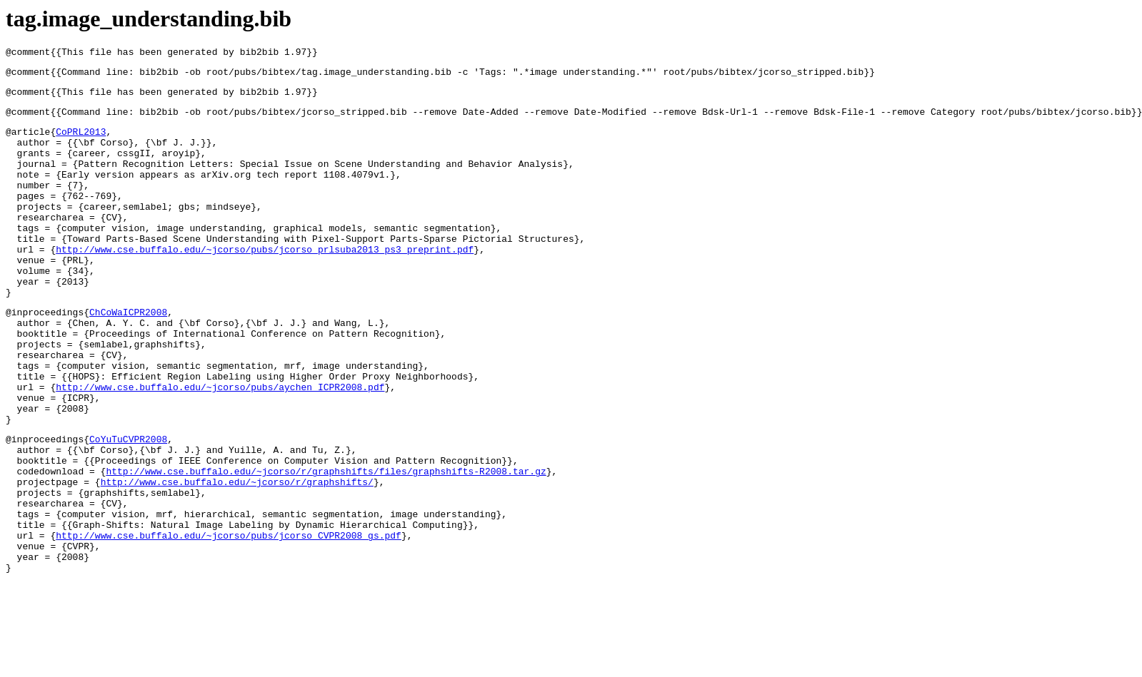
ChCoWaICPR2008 (128, 356)
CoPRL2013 (81, 142)
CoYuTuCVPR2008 (128, 507)
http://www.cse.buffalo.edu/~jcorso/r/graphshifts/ (237, 558)
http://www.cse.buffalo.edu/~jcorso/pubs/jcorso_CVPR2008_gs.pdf (228, 622)
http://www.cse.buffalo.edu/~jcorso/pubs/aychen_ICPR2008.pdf (220, 446)
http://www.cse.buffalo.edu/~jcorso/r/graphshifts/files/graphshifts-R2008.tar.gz (326, 545)
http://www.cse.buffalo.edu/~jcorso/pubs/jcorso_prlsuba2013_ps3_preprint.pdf (265, 283)
